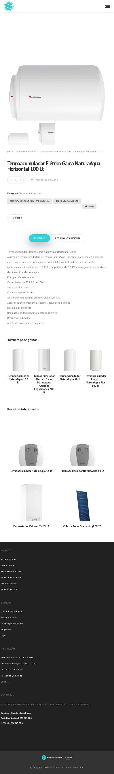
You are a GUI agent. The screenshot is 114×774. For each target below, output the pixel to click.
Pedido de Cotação (47, 180)
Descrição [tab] (39, 238)
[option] (18, 134)
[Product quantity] (16, 180)
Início (10, 151)
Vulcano (89, 206)
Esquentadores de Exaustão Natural (29, 201)
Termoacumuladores (26, 151)
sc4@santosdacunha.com (19, 713)
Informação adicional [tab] (68, 238)
